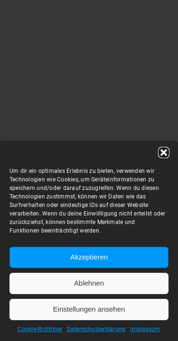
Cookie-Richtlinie (40, 329)
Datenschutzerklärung (96, 329)
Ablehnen (89, 283)
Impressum (145, 329)
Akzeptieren (89, 257)
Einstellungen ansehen (89, 309)
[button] (164, 152)
